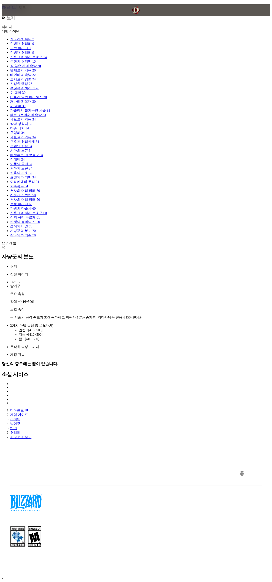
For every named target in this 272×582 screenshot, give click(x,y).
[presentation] (18, 15)
